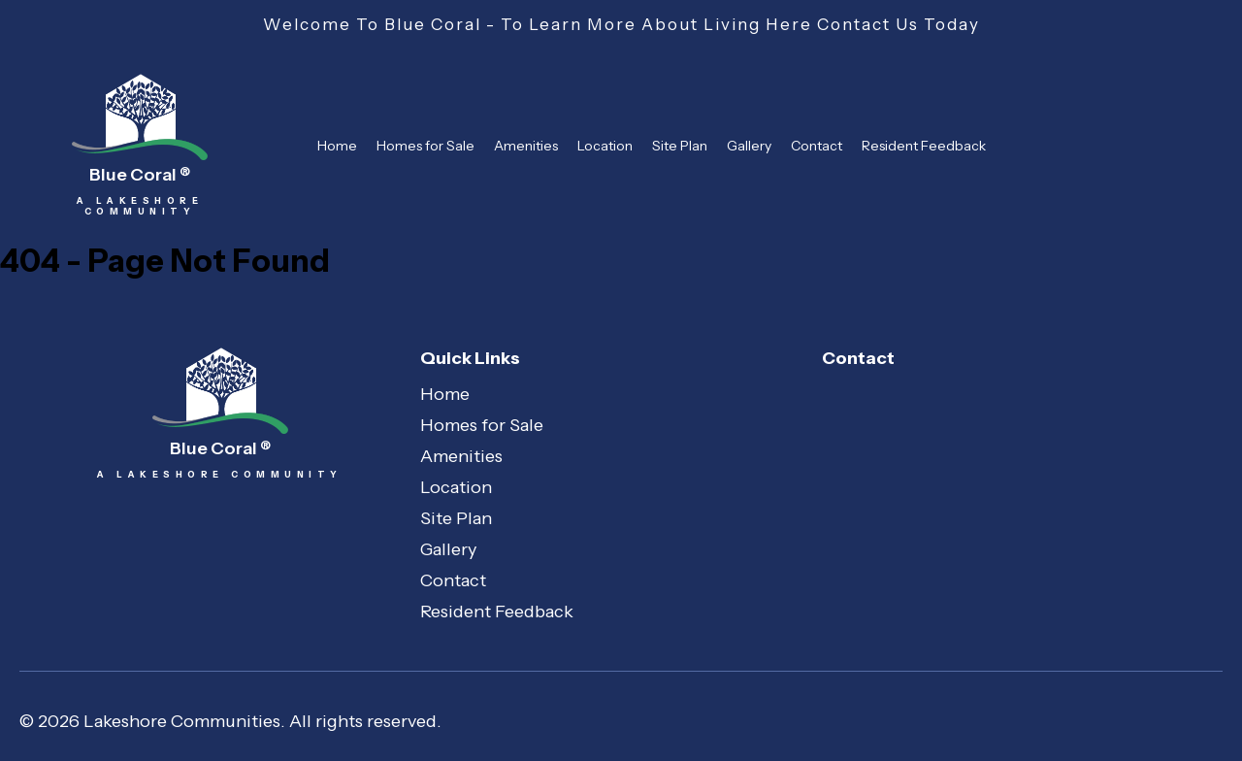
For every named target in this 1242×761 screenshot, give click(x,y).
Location (605, 145)
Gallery (749, 145)
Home (337, 145)
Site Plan (679, 145)
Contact (816, 145)
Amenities (526, 145)
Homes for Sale (425, 145)
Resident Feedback (924, 145)
